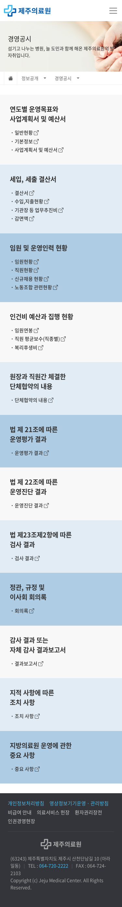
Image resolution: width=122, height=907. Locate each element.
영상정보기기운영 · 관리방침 (79, 803)
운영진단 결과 (29, 505)
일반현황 (24, 132)
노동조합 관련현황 (34, 287)
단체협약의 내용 (31, 400)
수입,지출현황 (29, 201)
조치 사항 (25, 716)
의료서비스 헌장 (53, 812)
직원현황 (24, 270)
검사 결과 (25, 558)
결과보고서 (26, 663)
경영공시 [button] (63, 78)
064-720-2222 (53, 865)
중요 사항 (25, 768)
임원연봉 (24, 330)
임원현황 (24, 261)
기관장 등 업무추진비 (36, 210)
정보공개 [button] (29, 78)
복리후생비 (26, 347)
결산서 (22, 192)
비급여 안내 (20, 812)
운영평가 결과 (29, 452)
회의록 (22, 610)
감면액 (22, 218)
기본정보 (24, 141)
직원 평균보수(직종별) (38, 338)
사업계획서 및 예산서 (36, 149)
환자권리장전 (88, 812)
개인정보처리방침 (26, 803)
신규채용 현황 (29, 278)
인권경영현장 (21, 821)
